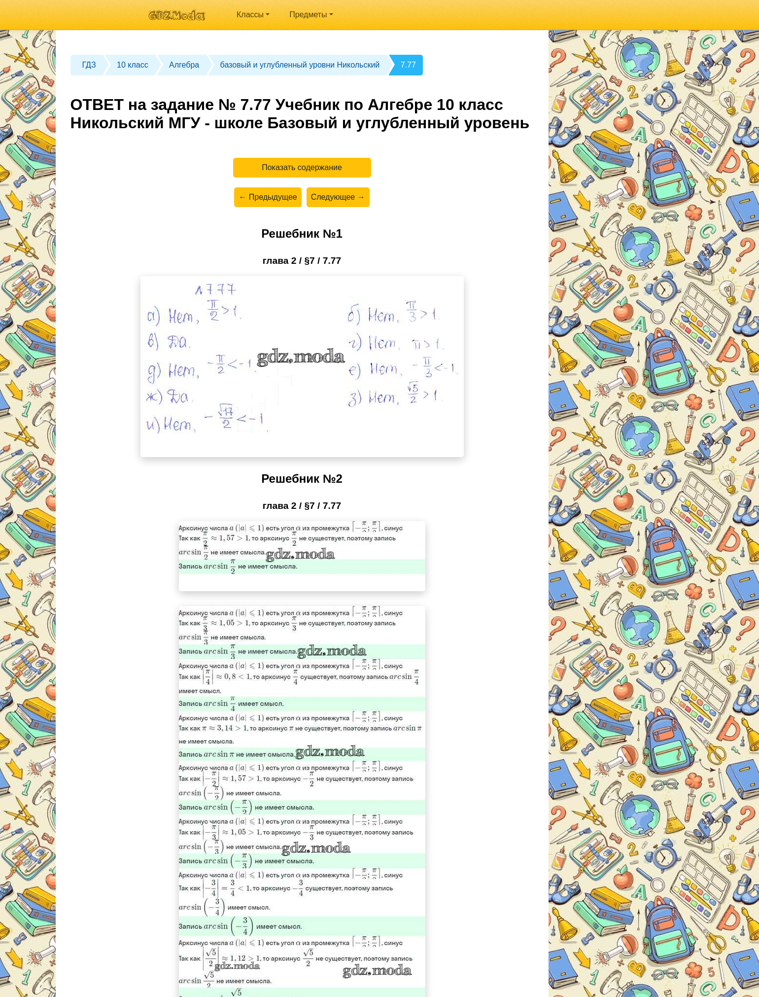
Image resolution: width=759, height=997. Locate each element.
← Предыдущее (268, 197)
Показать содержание (302, 167)
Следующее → (338, 197)
